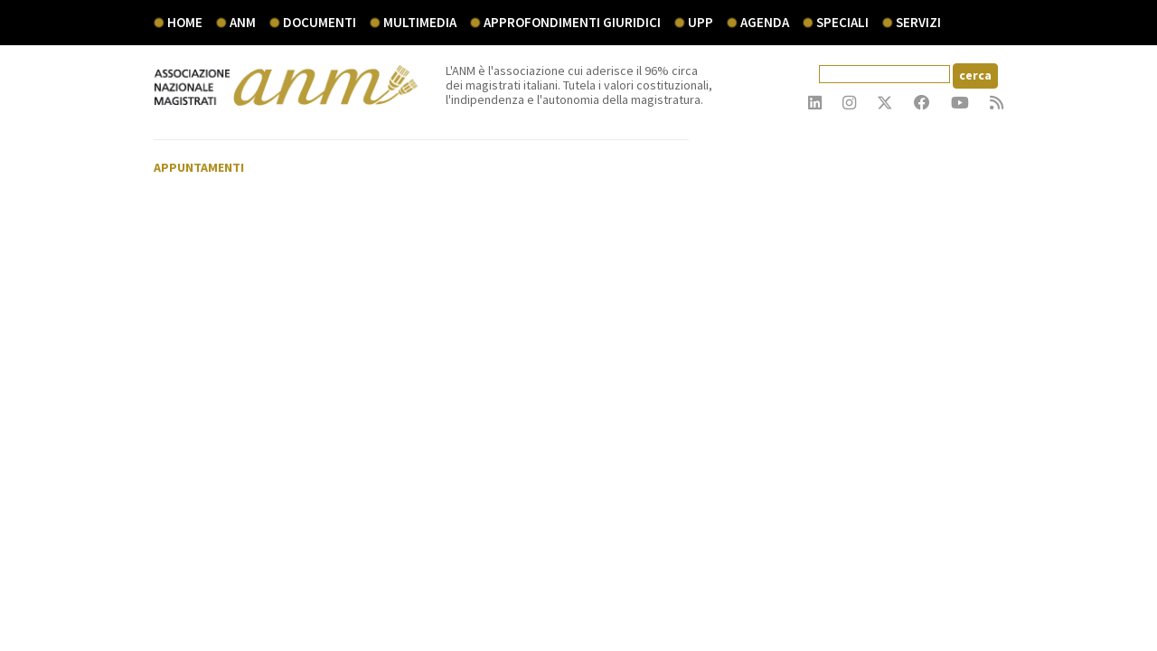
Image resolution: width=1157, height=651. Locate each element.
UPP (700, 22)
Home (184, 22)
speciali (842, 22)
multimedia (419, 22)
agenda (764, 22)
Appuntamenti (199, 167)
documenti (319, 22)
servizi (918, 22)
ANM (243, 22)
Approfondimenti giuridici (572, 22)
